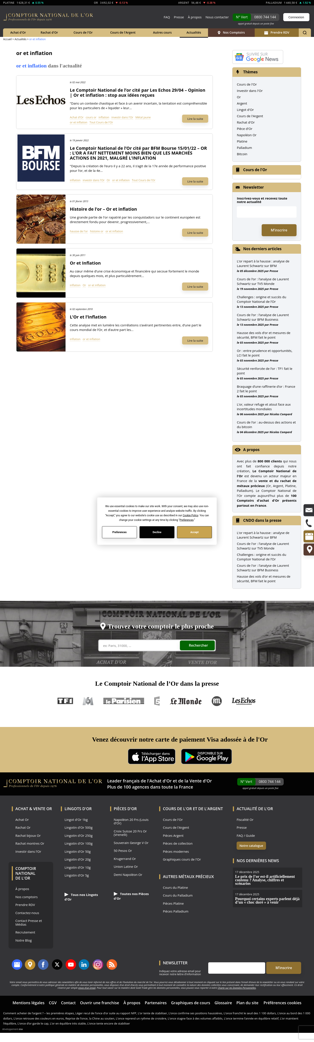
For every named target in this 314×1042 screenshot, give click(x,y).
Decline (157, 532)
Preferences (119, 532)
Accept (194, 532)
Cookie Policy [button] (190, 515)
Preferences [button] (187, 519)
